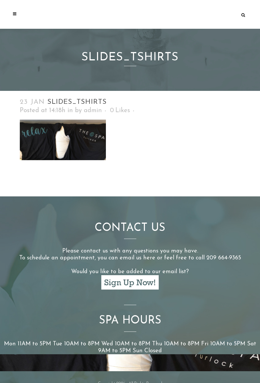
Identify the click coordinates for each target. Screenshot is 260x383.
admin (93, 110)
